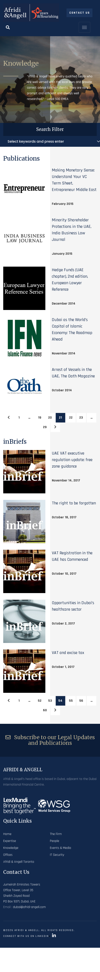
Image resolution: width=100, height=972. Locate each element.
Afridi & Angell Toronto (18, 861)
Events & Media (60, 848)
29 (45, 427)
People (54, 841)
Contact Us (79, 13)
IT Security (57, 855)
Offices (8, 855)
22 (71, 417)
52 (39, 700)
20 (50, 417)
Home (7, 834)
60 (45, 710)
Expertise (9, 841)
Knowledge (10, 848)
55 (71, 700)
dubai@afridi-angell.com (29, 907)
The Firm (56, 834)
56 (81, 700)
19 (39, 417)
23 (81, 417)
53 (50, 700)
